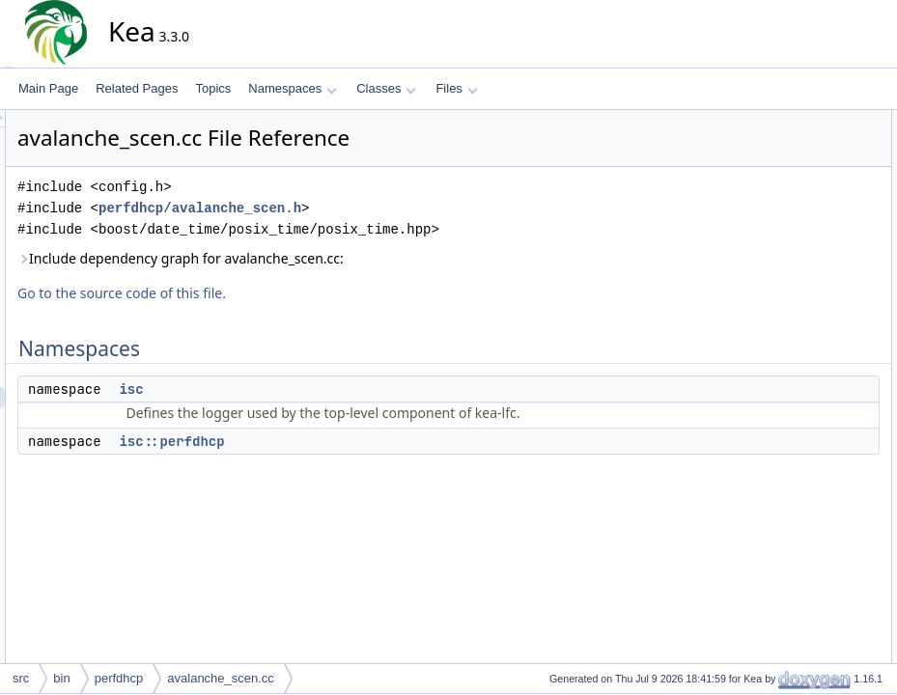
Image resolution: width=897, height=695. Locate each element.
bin (61, 678)
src (21, 678)
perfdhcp (119, 678)
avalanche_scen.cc (220, 678)
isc (305, 389)
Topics (213, 88)
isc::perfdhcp (345, 441)
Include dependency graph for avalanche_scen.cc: (354, 258)
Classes (386, 88)
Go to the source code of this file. (295, 293)
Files (456, 88)
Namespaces (292, 88)
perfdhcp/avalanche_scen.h (373, 208)
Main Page (48, 88)
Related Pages (137, 88)
